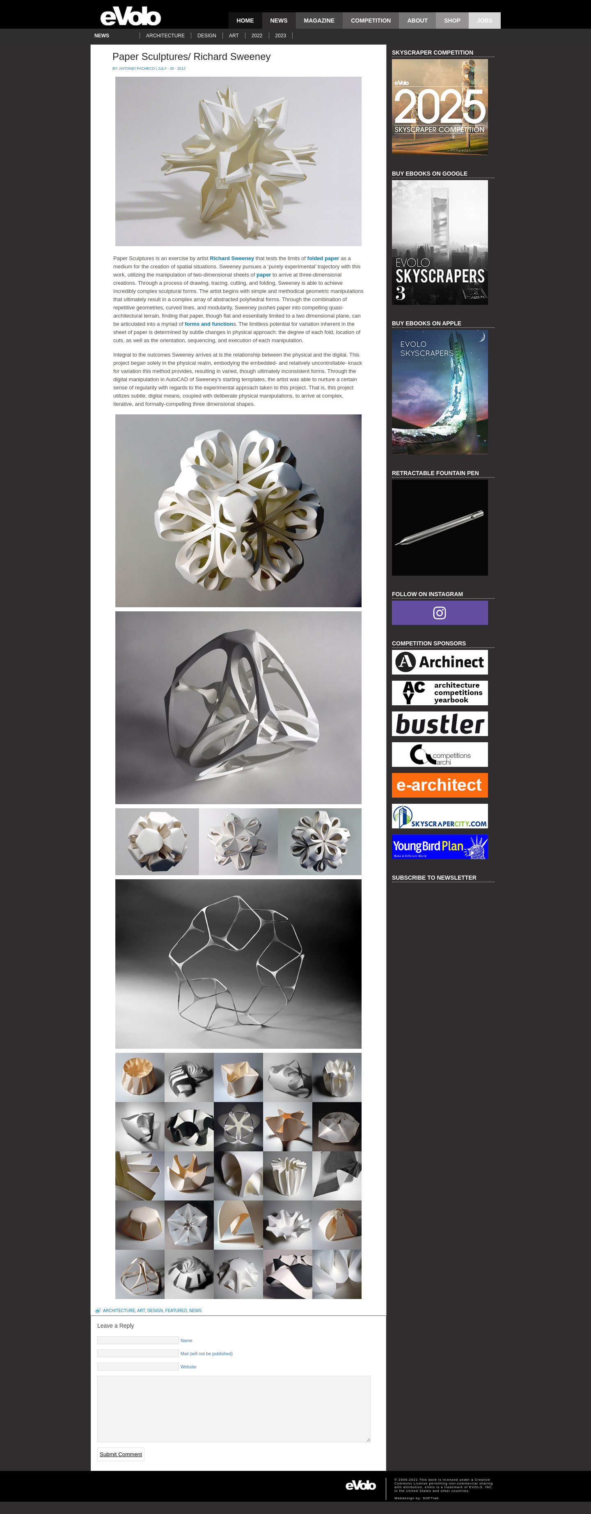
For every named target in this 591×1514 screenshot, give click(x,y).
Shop (452, 20)
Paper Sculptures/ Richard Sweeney (191, 56)
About (417, 20)
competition (371, 20)
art (234, 36)
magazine (319, 20)
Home (245, 20)
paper (265, 275)
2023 (280, 36)
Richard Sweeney (232, 258)
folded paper (322, 258)
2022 (257, 36)
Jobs (484, 20)
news (279, 20)
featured (176, 1310)
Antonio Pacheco (137, 68)
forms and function (209, 324)
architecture (165, 36)
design (206, 36)
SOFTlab (431, 1510)
